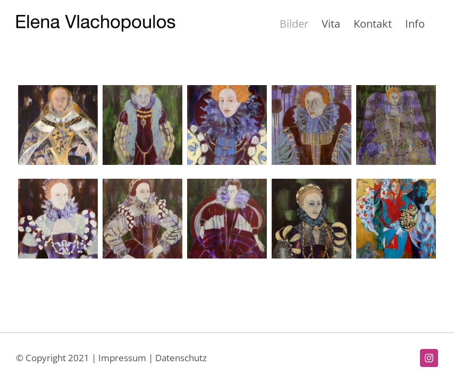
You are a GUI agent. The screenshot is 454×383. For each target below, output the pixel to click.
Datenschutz (181, 358)
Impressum (122, 358)
